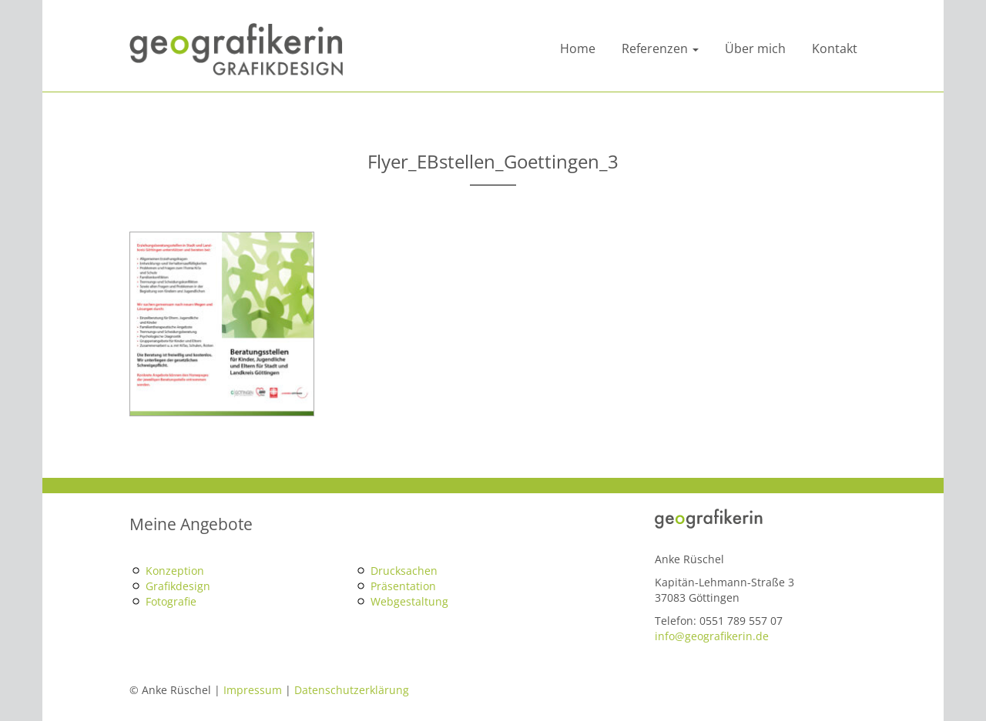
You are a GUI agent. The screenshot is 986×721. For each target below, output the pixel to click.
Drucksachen (404, 570)
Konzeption (175, 570)
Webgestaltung (409, 601)
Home (577, 48)
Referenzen (660, 48)
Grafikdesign (178, 586)
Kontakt (834, 48)
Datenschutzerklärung (351, 690)
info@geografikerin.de (712, 636)
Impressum (252, 690)
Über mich (755, 48)
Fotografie (171, 601)
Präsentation (403, 586)
